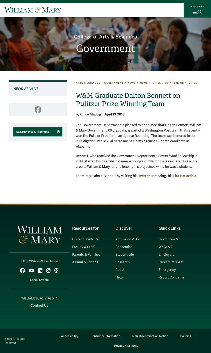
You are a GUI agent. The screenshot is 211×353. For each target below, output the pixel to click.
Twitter (144, 176)
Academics (123, 247)
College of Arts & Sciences (105, 37)
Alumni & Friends (85, 262)
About (119, 270)
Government (105, 48)
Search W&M (169, 239)
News (132, 83)
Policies (185, 336)
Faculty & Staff (83, 247)
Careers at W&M (171, 262)
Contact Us (39, 305)
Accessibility (69, 336)
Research (122, 262)
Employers (166, 255)
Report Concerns (171, 277)
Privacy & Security (126, 346)
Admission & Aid (127, 239)
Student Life (124, 255)
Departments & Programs (32, 132)
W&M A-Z (166, 247)
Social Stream (39, 280)
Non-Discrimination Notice (150, 336)
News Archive (150, 83)
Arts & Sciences (88, 83)
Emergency (167, 270)
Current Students (85, 239)
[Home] (33, 9)
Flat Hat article (184, 176)
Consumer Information (105, 336)
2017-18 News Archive (181, 83)
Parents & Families (86, 255)
